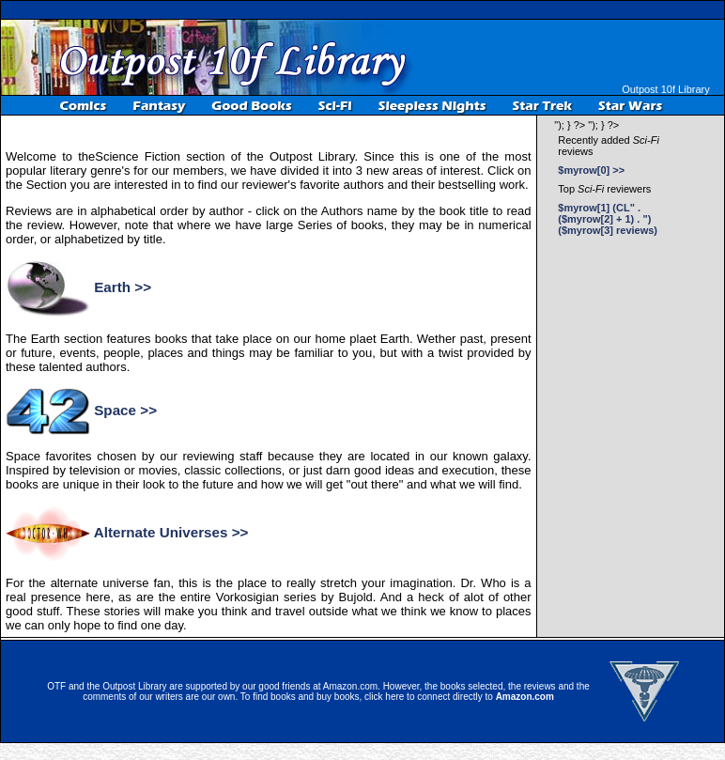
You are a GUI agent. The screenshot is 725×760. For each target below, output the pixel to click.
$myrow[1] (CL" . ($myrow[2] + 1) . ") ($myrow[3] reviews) (607, 219)
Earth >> (122, 287)
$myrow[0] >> (591, 170)
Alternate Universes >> (171, 532)
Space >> (125, 410)
